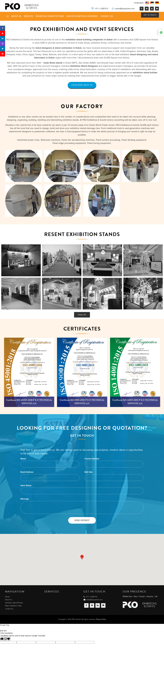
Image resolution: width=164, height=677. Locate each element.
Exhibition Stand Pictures (14, 603)
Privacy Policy (101, 620)
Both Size (88, 472)
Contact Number (91, 459)
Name (23, 459)
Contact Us (9, 609)
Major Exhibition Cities (13, 606)
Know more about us (82, 85)
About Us (8, 600)
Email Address (26, 472)
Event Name (25, 486)
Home (7, 597)
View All (82, 315)
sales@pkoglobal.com (123, 8)
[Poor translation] (7, 639)
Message (24, 499)
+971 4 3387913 (99, 8)
